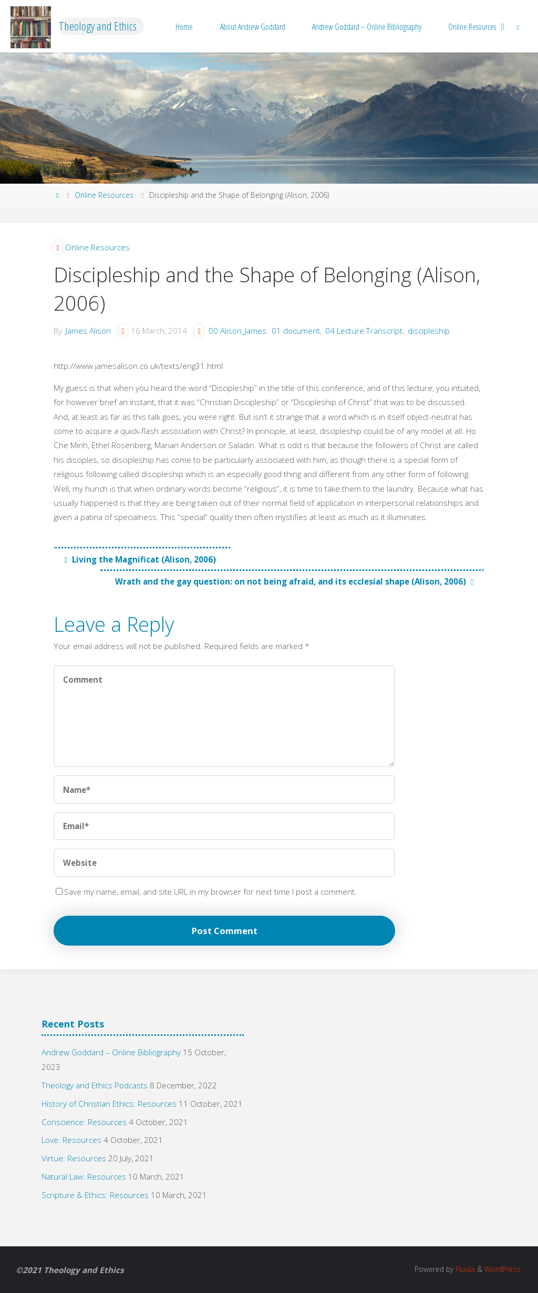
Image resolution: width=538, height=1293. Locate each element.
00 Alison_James (237, 330)
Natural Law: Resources (84, 1176)
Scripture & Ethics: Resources (95, 1195)
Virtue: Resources (74, 1158)
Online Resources (104, 195)
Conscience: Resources (84, 1122)
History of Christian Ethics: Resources (109, 1103)
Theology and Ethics (98, 26)
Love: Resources (71, 1140)
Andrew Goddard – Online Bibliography (111, 1052)
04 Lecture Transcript (363, 330)
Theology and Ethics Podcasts (95, 1085)
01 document (296, 330)
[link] (518, 26)
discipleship (429, 330)
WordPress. (503, 1269)
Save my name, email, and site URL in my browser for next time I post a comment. (206, 891)
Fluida (464, 1269)
